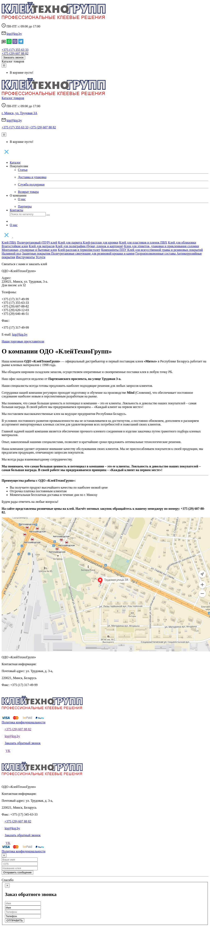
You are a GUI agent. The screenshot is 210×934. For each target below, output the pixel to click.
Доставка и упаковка (32, 177)
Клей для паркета (70, 242)
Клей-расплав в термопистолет (79, 250)
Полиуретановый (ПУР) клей (37, 242)
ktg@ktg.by (14, 33)
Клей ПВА (9, 242)
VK (8, 750)
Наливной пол (11, 253)
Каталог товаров (13, 61)
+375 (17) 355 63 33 (15, 49)
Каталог (15, 162)
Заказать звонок (13, 57)
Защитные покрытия (36, 253)
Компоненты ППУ (114, 250)
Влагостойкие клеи (15, 246)
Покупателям (19, 166)
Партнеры (25, 206)
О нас (22, 199)
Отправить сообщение (17, 872)
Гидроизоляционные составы (156, 253)
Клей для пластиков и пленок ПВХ (143, 242)
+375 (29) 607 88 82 (15, 53)
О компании (18, 195)
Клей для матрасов (42, 246)
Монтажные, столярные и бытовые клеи (29, 250)
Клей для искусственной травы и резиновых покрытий (165, 250)
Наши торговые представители (23, 341)
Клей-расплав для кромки (100, 242)
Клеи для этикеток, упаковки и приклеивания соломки (161, 246)
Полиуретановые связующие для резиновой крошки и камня (93, 253)
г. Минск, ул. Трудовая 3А (19, 113)
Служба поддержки (31, 184)
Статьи (22, 170)
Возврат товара (28, 192)
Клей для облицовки (182, 242)
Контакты (16, 210)
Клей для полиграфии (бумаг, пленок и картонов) (89, 246)
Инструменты (25, 257)
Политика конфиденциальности (23, 722)
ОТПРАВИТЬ (14, 920)
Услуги (40, 257)
